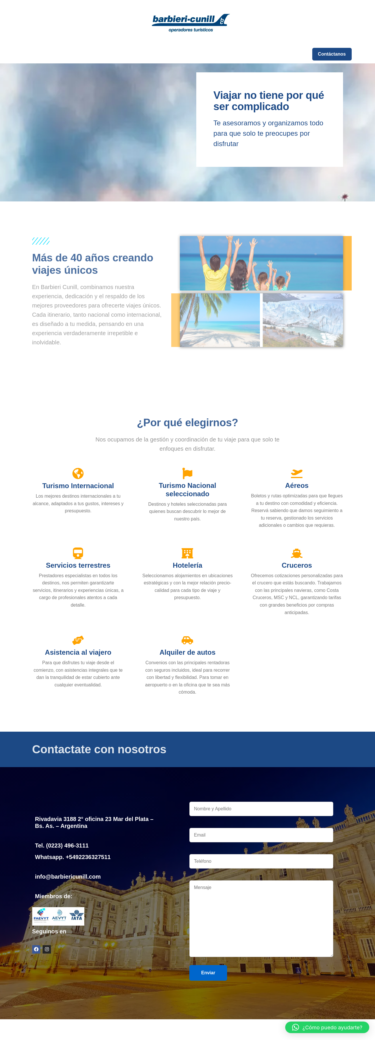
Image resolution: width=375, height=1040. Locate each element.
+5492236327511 (88, 857)
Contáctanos (332, 54)
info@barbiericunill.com (68, 876)
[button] (327, 1027)
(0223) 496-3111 (67, 845)
